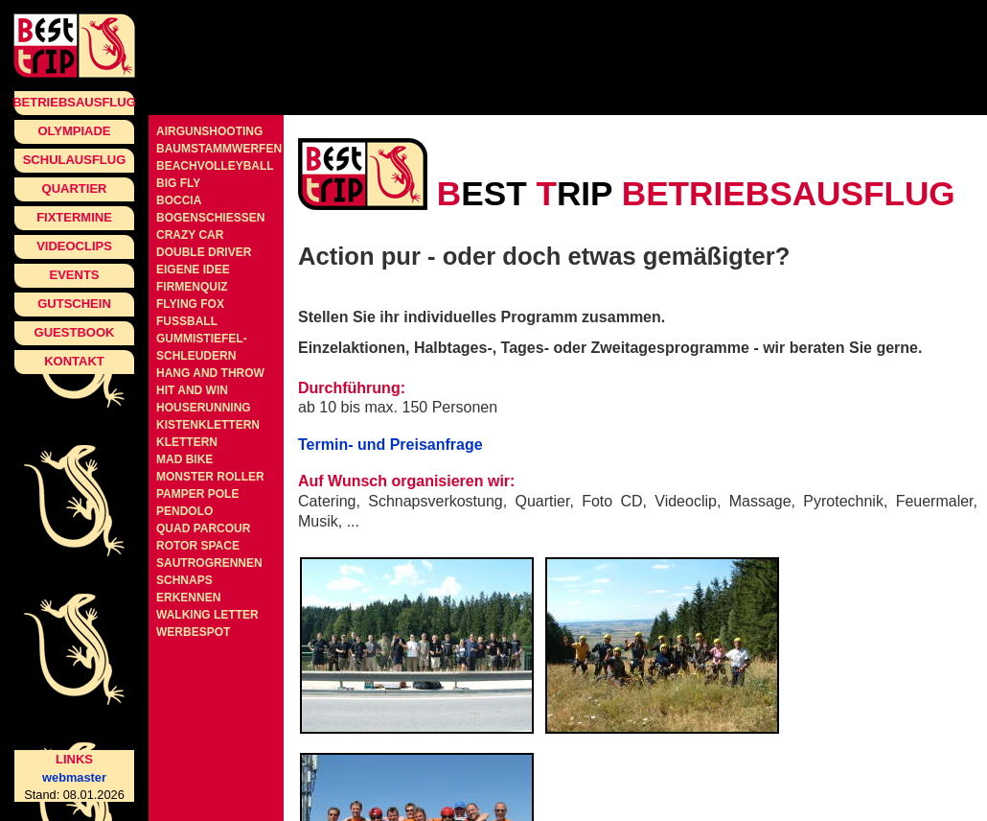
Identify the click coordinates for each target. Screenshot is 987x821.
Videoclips (74, 246)
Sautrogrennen (209, 563)
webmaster (74, 777)
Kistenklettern (208, 425)
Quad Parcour (203, 528)
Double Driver (203, 252)
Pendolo (184, 511)
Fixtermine (74, 217)
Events (74, 275)
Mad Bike (184, 459)
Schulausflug (74, 159)
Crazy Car (189, 235)
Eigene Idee (193, 269)
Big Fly (178, 183)
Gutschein (74, 303)
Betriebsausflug (74, 102)
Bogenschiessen (210, 217)
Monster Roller (210, 476)
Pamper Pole (197, 494)
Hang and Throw (210, 373)
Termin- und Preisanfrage (390, 444)
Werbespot (193, 632)
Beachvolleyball (215, 166)
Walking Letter (207, 615)
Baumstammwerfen (219, 148)
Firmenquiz (192, 286)
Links (74, 759)
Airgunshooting (209, 131)
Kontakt (74, 361)
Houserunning (203, 407)
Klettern (187, 442)
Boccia (178, 200)
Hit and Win (192, 390)
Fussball (187, 321)
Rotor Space (198, 545)
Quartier (74, 188)
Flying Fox (190, 304)
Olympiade (73, 131)
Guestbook (74, 332)
